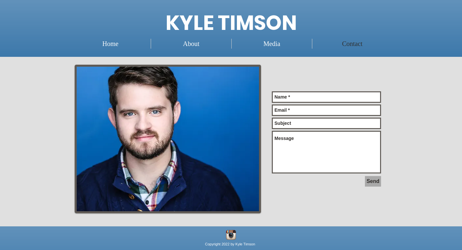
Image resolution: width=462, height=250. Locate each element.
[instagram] (231, 235)
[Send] (373, 181)
